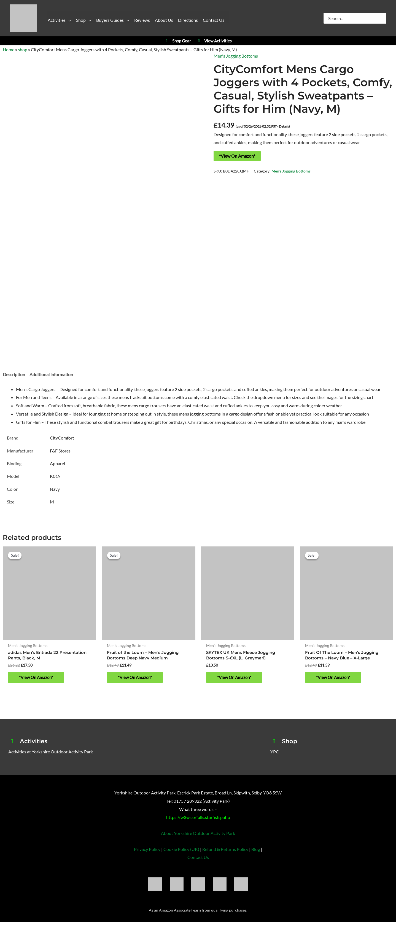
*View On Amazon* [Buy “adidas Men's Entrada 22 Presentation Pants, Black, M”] (37, 678)
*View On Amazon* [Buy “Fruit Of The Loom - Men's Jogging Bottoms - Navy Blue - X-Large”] (334, 678)
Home (8, 49)
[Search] (382, 18)
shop (22, 49)
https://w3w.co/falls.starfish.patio (198, 819)
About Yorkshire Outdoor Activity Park (198, 834)
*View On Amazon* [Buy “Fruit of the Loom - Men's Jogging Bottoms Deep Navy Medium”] (136, 678)
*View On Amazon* (237, 155)
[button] (68, 21)
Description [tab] (14, 374)
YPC (274, 753)
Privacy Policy (147, 850)
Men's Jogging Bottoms (236, 55)
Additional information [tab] (51, 374)
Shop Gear (177, 41)
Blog (255, 850)
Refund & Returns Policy (225, 850)
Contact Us (198, 859)
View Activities (214, 41)
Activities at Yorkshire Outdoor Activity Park (50, 753)
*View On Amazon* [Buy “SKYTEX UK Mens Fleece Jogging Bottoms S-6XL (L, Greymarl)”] (235, 678)
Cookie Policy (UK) (181, 850)
